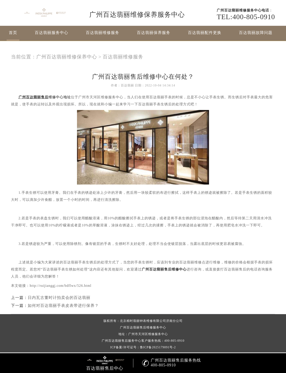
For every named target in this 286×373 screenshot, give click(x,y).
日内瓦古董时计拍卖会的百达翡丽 (59, 297)
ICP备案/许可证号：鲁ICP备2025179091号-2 (143, 347)
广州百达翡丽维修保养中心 (66, 57)
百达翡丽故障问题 (255, 32)
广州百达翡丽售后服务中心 (121, 340)
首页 (13, 32)
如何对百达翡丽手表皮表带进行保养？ (63, 305)
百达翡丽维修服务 (102, 32)
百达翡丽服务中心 (51, 32)
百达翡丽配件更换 (204, 32)
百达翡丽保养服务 (153, 32)
